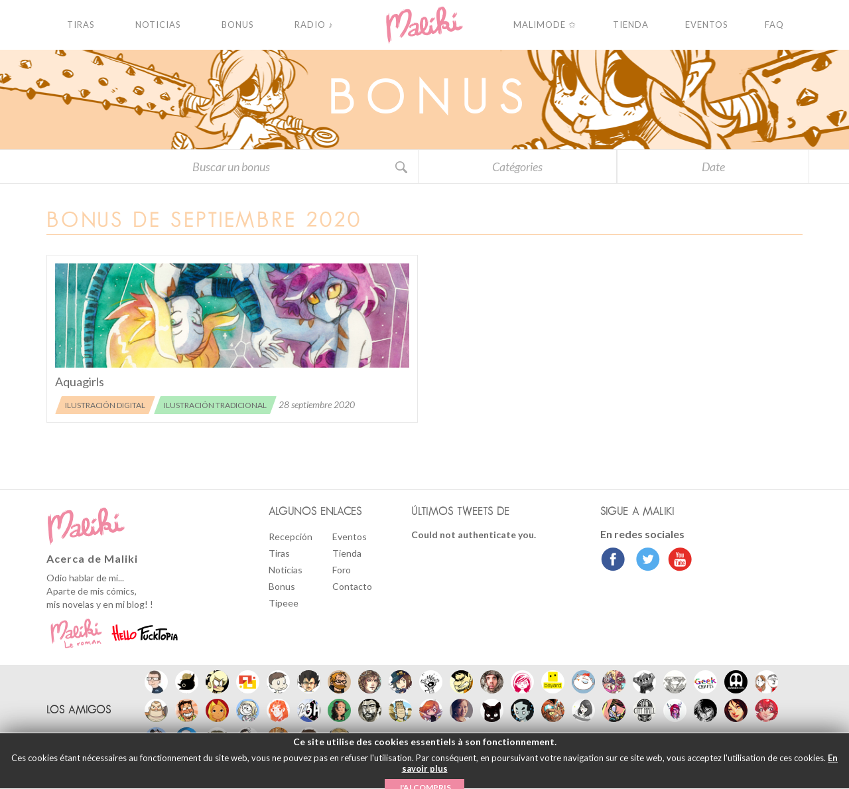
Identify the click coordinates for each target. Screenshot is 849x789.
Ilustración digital (105, 405)
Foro (341, 569)
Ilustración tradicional (215, 405)
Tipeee (283, 603)
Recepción (290, 536)
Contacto (352, 586)
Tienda (346, 553)
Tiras (279, 553)
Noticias (285, 569)
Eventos (349, 536)
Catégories (517, 166)
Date (713, 166)
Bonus (282, 586)
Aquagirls (79, 381)
